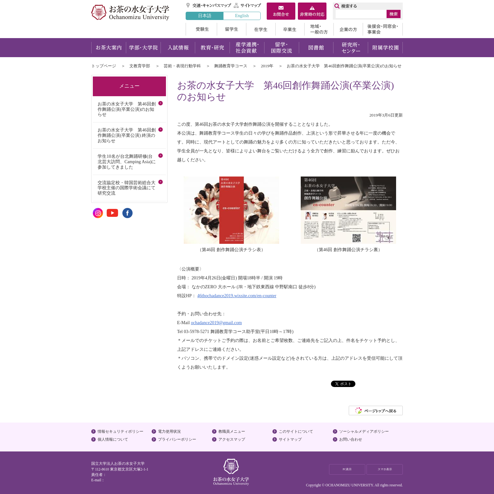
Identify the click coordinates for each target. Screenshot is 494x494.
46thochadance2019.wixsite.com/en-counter (237, 295)
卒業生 (289, 29)
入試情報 (178, 47)
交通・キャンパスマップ (209, 5)
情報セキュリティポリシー (120, 431)
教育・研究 (212, 47)
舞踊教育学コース (230, 65)
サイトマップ (247, 5)
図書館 (316, 47)
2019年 (267, 65)
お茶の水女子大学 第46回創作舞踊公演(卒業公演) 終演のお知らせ (126, 135)
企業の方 (348, 29)
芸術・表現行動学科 (182, 65)
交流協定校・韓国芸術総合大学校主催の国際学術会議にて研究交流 (126, 188)
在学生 (260, 29)
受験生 (201, 29)
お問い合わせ (350, 439)
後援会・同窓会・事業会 (383, 29)
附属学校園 (385, 47)
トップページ (103, 65)
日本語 (204, 15)
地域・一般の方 (318, 29)
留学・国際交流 (281, 47)
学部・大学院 (143, 47)
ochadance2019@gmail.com (216, 322)
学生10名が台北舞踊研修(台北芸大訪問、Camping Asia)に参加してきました (127, 162)
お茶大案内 (108, 47)
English (242, 15)
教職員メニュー (231, 431)
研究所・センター (350, 47)
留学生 (231, 29)
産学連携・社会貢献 (247, 47)
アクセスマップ (231, 439)
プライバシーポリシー (177, 439)
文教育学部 (139, 65)
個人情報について (113, 439)
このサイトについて (296, 431)
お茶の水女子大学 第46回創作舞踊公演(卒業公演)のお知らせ (126, 109)
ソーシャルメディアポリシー (364, 431)
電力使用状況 (169, 431)
